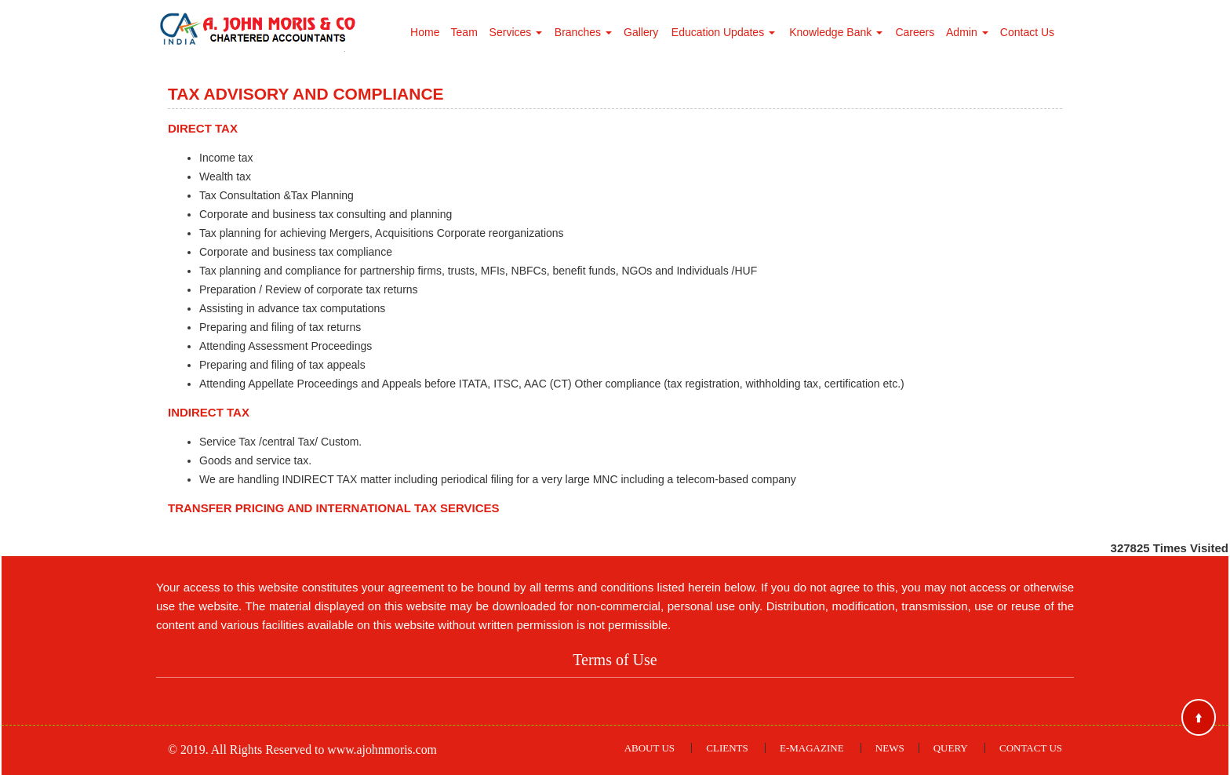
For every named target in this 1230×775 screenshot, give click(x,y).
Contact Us (1027, 32)
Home (424, 32)
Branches (583, 32)
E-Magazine (812, 748)
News (889, 748)
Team (464, 32)
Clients (727, 748)
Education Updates (723, 32)
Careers (914, 32)
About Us (649, 748)
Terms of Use (615, 659)
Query (950, 748)
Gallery (641, 32)
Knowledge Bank (835, 32)
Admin (967, 32)
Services (516, 32)
